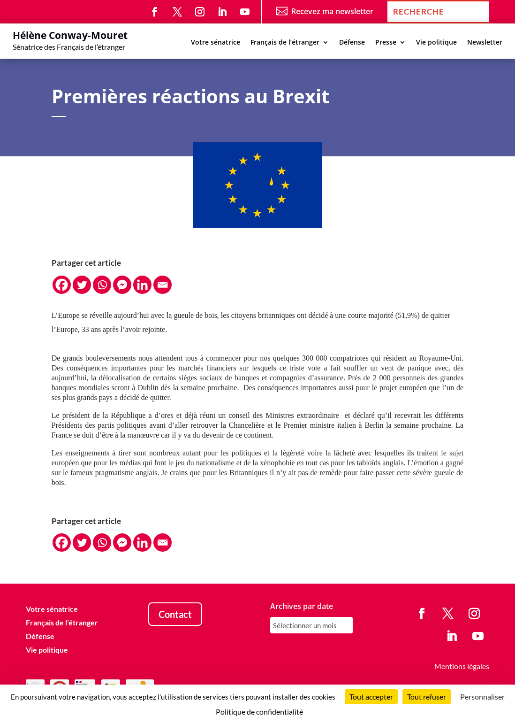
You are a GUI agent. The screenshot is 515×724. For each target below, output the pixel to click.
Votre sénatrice (215, 42)
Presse (385, 42)
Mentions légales (461, 666)
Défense (352, 42)
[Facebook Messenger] (122, 285)
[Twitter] (82, 285)
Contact (175, 614)
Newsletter (484, 42)
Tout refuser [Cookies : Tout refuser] (426, 696)
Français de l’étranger (284, 42)
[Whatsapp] (102, 285)
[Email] (162, 285)
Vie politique (436, 42)
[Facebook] (62, 285)
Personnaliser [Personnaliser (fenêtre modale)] (482, 696)
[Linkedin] (142, 285)
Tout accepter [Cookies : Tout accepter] (371, 696)
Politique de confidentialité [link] (259, 711)
